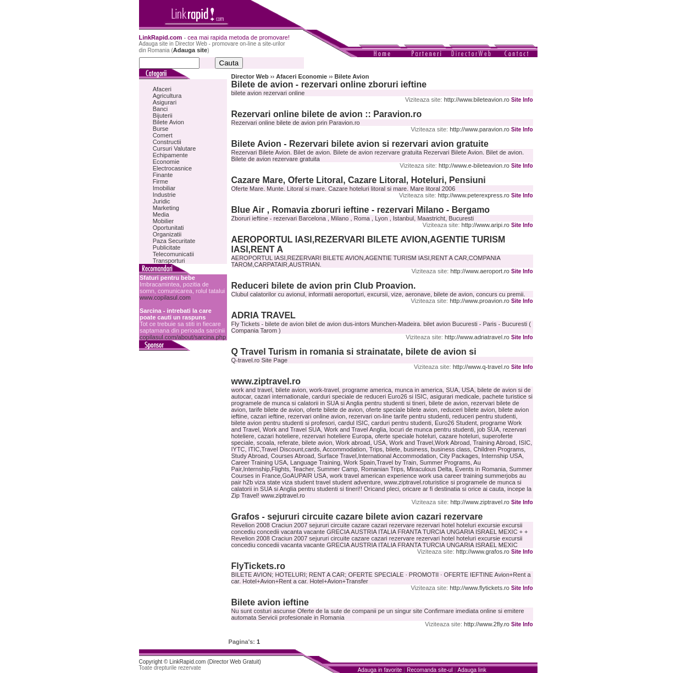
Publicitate (167, 247)
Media (161, 214)
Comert (163, 135)
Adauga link (472, 670)
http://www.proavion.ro (479, 300)
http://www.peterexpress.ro (473, 195)
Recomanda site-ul (429, 670)
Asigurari (164, 102)
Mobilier (163, 221)
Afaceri (162, 89)
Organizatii (167, 234)
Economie (166, 161)
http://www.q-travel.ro (481, 366)
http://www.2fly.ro (486, 624)
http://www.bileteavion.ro (476, 99)
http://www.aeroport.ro (479, 271)
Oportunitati (168, 227)
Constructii (167, 142)
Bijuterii (163, 115)
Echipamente (170, 155)
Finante (163, 175)
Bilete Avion (168, 122)
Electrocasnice (172, 168)
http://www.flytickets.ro (479, 587)
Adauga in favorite (380, 670)
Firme (160, 181)
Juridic (161, 201)
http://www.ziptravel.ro (479, 502)
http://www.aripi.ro (485, 225)
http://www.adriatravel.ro (477, 337)
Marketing (166, 208)
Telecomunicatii (173, 254)
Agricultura (167, 95)
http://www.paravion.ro (479, 129)
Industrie (164, 194)
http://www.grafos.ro (482, 551)
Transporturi (169, 260)
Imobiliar (164, 188)
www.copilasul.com (165, 297)
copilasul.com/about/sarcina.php (183, 337)
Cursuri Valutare (174, 148)
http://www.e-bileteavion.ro (474, 165)
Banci (160, 109)
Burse (161, 128)
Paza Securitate (174, 241)
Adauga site (190, 50)
